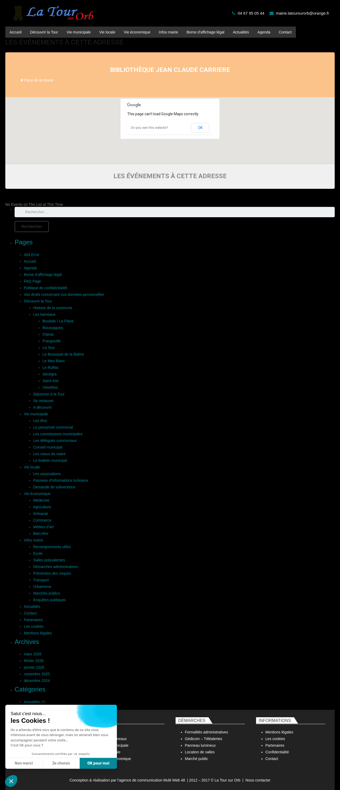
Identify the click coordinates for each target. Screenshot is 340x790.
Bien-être (40, 533)
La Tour (48, 347)
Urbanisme (42, 586)
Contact (30, 613)
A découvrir (42, 407)
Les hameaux (44, 314)
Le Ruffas (50, 367)
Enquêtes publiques (49, 600)
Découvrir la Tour (38, 301)
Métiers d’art (43, 527)
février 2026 (34, 661)
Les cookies (34, 626)
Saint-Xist (50, 381)
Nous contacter (257, 780)
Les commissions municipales (57, 434)
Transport (41, 580)
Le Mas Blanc (53, 361)
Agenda (30, 268)
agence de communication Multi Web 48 (152, 780)
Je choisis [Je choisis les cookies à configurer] (61, 763)
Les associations (47, 474)
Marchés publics (46, 593)
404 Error (31, 255)
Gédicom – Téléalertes (203, 739)
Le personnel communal (53, 427)
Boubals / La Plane (58, 321)
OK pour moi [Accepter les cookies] (98, 763)
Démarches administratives (55, 567)
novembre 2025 (37, 674)
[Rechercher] (32, 226)
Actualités (32, 606)
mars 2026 (32, 654)
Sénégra (49, 374)
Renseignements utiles (52, 547)
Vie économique (37, 494)
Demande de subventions (54, 487)
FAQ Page (32, 281)
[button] (11, 781)
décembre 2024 (37, 680)
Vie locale (32, 467)
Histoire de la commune (52, 308)
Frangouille (51, 341)
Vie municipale (36, 414)
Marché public (196, 759)
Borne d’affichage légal (43, 274)
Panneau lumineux (200, 745)
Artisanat (40, 513)
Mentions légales (38, 633)
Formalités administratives (206, 732)
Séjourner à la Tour (49, 394)
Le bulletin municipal (50, 460)
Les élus (40, 421)
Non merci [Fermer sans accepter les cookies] (24, 763)
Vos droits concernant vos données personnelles (64, 294)
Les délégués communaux (54, 440)
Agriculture (42, 507)
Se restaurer (43, 401)
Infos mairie (33, 540)
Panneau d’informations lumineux (60, 480)
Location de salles (200, 752)
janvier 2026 (34, 667)
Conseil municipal (47, 447)
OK (200, 128)
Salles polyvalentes (49, 560)
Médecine (41, 500)
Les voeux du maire (49, 454)
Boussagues (52, 328)
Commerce (42, 520)
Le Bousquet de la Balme (63, 354)
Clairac (48, 334)
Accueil (30, 261)
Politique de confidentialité (45, 288)
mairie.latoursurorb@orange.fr (302, 13)
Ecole (37, 553)
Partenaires (33, 620)
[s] (175, 212)
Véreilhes (50, 387)
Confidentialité (277, 752)
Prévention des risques (52, 573)
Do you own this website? (149, 128)
